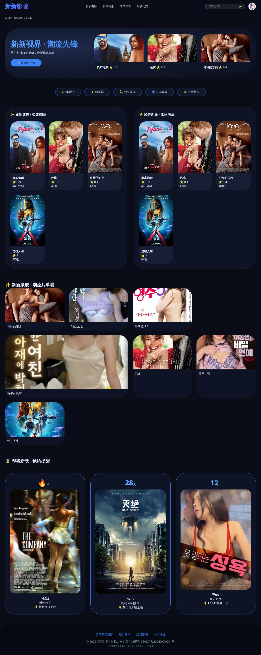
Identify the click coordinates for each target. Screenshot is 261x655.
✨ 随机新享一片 (26, 62)
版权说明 (142, 635)
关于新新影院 (104, 635)
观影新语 (124, 635)
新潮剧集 (108, 6)
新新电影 (91, 6)
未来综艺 (125, 6)
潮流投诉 (159, 635)
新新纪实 (142, 6)
